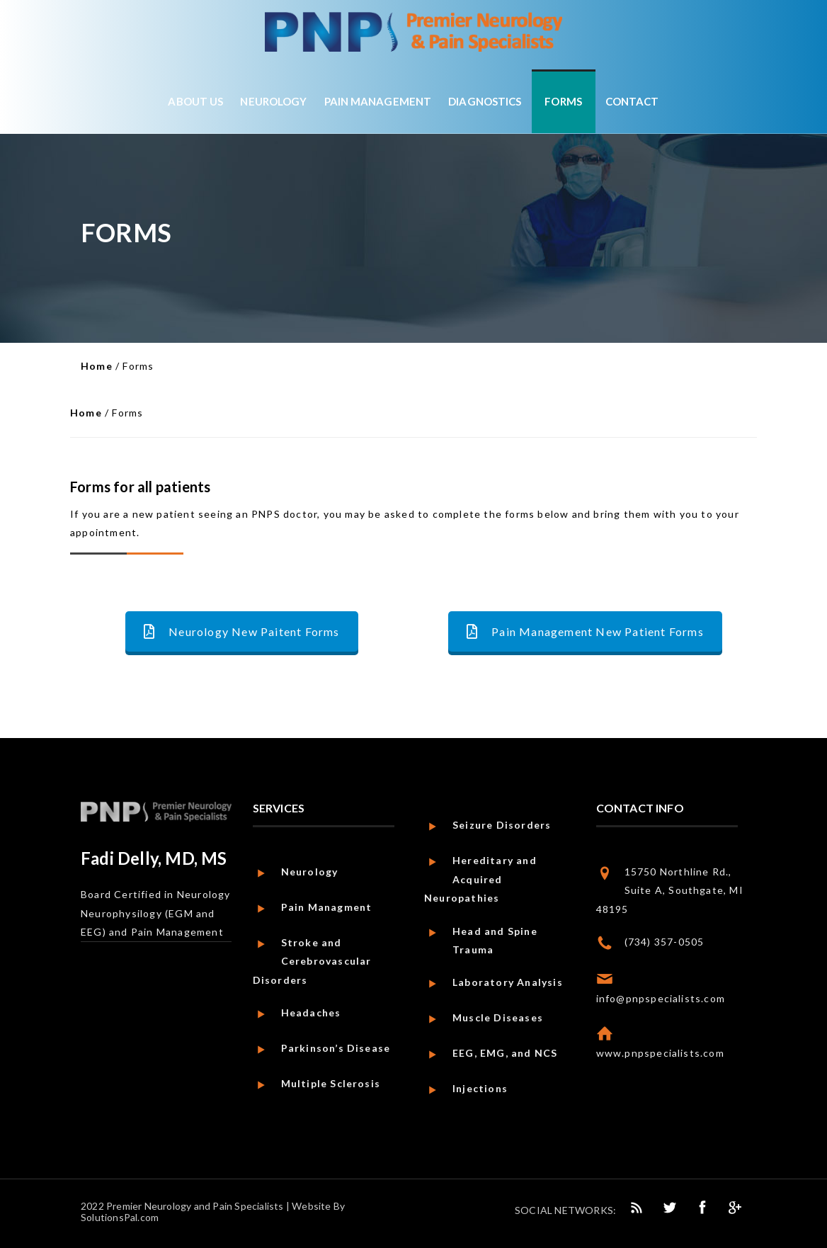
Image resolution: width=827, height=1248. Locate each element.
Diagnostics (484, 101)
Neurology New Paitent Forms (241, 631)
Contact (632, 101)
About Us (195, 101)
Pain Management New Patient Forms (585, 631)
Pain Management (378, 101)
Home (97, 366)
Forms (563, 101)
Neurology (273, 101)
